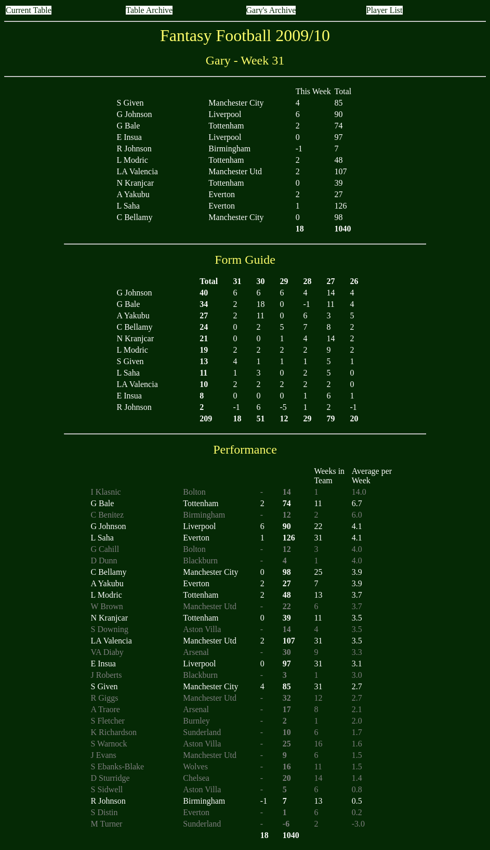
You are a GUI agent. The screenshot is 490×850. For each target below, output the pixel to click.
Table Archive (149, 10)
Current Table (28, 10)
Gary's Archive (271, 10)
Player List (384, 10)
